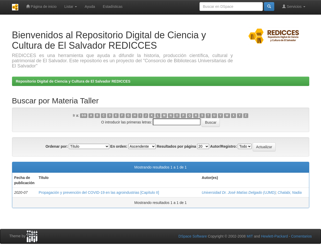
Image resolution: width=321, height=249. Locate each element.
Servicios (293, 6)
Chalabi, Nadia (290, 192)
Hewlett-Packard (274, 236)
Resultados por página (176, 146)
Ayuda (90, 6)
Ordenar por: (56, 146)
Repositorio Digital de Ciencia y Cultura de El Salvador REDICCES (73, 81)
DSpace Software (192, 236)
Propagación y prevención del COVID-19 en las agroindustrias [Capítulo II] (99, 192)
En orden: (118, 146)
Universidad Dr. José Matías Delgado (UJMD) (239, 192)
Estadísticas (112, 6)
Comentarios (301, 236)
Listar (70, 6)
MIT (250, 236)
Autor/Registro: (223, 146)
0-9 (84, 115)
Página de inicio (41, 6)
